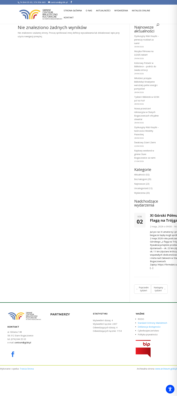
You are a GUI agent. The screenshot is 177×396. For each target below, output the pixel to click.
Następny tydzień (159, 289)
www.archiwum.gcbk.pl (166, 368)
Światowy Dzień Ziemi (145, 142)
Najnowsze (139, 183)
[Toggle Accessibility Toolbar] (170, 389)
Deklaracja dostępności (149, 326)
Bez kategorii (140, 179)
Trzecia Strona (27, 368)
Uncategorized (141, 188)
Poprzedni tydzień (143, 289)
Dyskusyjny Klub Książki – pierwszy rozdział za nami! (146, 40)
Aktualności (103, 11)
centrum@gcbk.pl (22, 342)
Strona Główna (73, 11)
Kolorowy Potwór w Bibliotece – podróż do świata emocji (145, 67)
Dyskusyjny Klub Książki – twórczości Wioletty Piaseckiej (146, 131)
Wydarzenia (121, 11)
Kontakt (69, 18)
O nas (89, 11)
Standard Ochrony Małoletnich (152, 322)
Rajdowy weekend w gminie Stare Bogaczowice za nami (144, 154)
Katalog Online (141, 11)
